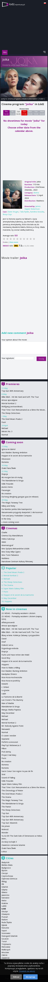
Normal (5, 434)
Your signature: (8, 358)
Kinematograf (7, 545)
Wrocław (5, 952)
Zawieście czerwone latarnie (13, 845)
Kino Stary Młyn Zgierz (11, 552)
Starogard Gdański (9, 936)
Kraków (5, 903)
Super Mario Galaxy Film (13, 588)
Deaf (4, 642)
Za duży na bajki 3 (9, 842)
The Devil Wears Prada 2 (12, 419)
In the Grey (6, 519)
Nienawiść (6, 729)
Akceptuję (30, 977)
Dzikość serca (7, 645)
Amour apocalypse (9, 400)
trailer (41, 99)
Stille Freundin (7, 484)
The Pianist (6, 806)
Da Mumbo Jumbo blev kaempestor (17, 509)
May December (9, 598)
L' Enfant (5, 687)
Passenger (6, 490)
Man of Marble (8, 703)
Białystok (5, 862)
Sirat (3, 774)
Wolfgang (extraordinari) (12, 406)
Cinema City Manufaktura (12, 535)
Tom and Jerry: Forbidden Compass (17, 515)
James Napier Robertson (19, 65)
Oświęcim (6, 914)
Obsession (6, 459)
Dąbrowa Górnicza (9, 878)
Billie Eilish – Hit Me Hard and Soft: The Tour (20, 632)
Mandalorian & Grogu (11, 706)
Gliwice (4, 892)
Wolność (5, 829)
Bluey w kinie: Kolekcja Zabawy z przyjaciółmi (20, 635)
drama (36, 192)
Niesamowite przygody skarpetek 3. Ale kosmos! (22, 512)
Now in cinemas (16, 609)
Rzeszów (5, 928)
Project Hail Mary (9, 755)
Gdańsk (5, 887)
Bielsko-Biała (7, 865)
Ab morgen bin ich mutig (12, 477)
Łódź (4, 909)
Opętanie (5, 739)
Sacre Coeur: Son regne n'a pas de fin (17, 771)
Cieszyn (5, 873)
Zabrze (4, 955)
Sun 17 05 (24, 112)
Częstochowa (7, 876)
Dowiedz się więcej (27, 971)
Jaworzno (5, 895)
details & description (30, 99)
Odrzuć (16, 977)
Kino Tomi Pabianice (10, 555)
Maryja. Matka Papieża (11, 709)
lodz (17, 4)
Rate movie (14, 242)
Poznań (5, 917)
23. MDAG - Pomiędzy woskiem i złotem (18, 613)
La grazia (5, 690)
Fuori (4, 422)
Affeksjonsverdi (8, 622)
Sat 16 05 (18, 112)
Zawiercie (5, 958)
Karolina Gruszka (37, 211)
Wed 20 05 (42, 112)
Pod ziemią (6, 752)
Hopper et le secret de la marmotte (17, 455)
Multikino (5, 558)
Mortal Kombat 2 (9, 403)
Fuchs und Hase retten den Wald (15, 655)
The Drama (8, 585)
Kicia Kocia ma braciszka (12, 677)
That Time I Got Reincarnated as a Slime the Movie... (24, 410)
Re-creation (6, 493)
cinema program (14, 99)
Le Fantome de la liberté (12, 697)
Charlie (4, 532)
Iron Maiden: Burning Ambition (14, 452)
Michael (5, 428)
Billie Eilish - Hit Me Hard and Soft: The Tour (20, 397)
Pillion (4, 748)
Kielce (4, 900)
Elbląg (4, 881)
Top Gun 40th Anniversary (12, 391)
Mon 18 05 (30, 112)
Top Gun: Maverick (9, 823)
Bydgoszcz (6, 868)
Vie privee (6, 826)
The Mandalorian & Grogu (13, 480)
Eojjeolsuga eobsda (10, 648)
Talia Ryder (24, 211)
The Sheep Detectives (11, 413)
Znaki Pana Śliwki (9, 468)
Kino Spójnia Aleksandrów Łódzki (15, 548)
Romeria (5, 462)
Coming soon (14, 442)
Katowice (5, 898)
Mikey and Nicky (8, 506)
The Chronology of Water (12, 790)
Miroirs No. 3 (7, 431)
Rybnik (4, 925)
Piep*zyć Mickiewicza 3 (11, 745)
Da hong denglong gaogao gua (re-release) (20, 496)
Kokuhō (5, 684)
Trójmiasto (6, 944)
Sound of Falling (8, 777)
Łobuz (4, 851)
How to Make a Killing (11, 667)
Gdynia (4, 889)
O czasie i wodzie (9, 735)
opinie (3, 101)
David (4, 638)
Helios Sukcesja (8, 539)
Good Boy (6, 658)
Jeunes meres (7, 487)
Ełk (3, 884)
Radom (5, 919)
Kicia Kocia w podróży (11, 680)
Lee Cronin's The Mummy (12, 700)
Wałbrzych (6, 949)
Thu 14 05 (6, 112)
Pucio (5, 591)
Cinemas (11, 528)
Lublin (4, 906)
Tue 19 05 (36, 112)
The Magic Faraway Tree (12, 502)
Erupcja (5, 474)
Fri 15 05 (12, 112)
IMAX (4, 542)
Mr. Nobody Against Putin (12, 726)
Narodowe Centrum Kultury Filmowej (17, 561)
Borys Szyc (7, 214)
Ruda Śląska (7, 922)
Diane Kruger (13, 211)
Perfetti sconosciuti (10, 742)
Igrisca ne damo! (8, 449)
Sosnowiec (6, 933)
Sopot (4, 930)
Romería (5, 768)
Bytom (4, 870)
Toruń (4, 941)
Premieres (12, 384)
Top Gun (5, 813)
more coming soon (11, 522)
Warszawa (6, 947)
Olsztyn (5, 911)
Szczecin (5, 939)
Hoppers (8, 601)
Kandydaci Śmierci (9, 674)
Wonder (5, 832)
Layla (4, 693)
